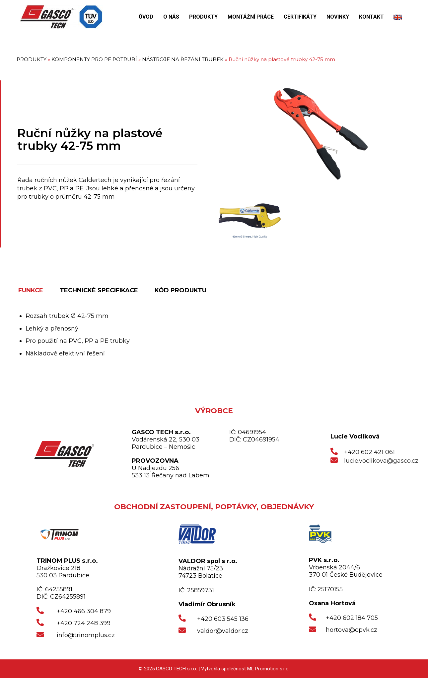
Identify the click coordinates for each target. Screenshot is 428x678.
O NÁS (171, 17)
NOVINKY (337, 17)
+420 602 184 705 (352, 618)
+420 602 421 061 (369, 452)
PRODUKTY (203, 17)
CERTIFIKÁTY (300, 17)
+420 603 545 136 (223, 619)
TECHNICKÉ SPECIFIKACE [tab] (99, 290)
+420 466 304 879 (84, 611)
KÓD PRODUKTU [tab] (180, 290)
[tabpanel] (219, 334)
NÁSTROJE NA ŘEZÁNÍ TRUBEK (183, 59)
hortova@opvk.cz (351, 629)
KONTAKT (371, 17)
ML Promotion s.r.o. (268, 669)
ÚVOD (146, 17)
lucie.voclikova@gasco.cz (381, 460)
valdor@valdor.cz (222, 630)
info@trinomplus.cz (86, 635)
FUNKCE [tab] (30, 290)
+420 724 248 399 (83, 623)
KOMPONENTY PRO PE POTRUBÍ (94, 59)
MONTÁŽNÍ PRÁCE (251, 17)
